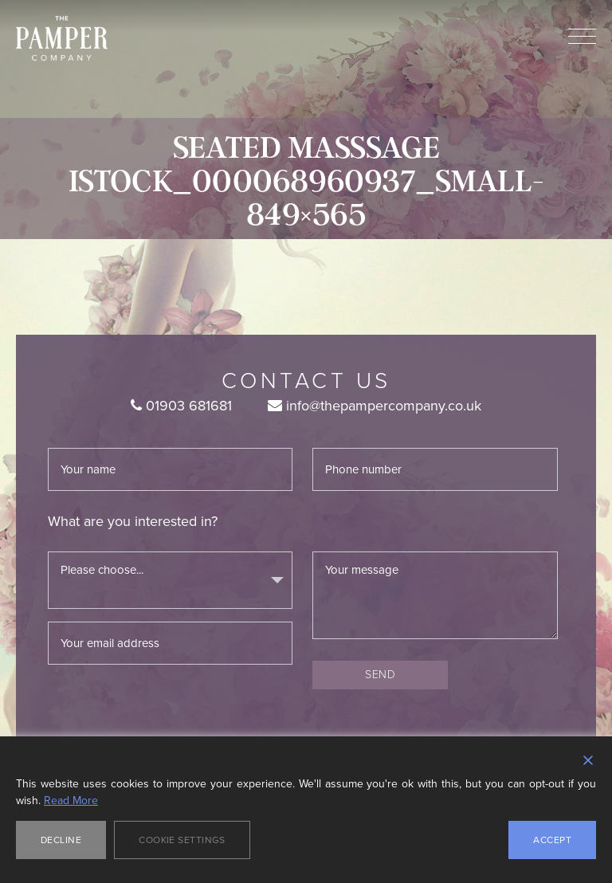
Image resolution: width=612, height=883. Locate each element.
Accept (552, 840)
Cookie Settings (182, 840)
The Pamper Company (62, 38)
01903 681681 (181, 405)
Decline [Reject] (61, 840)
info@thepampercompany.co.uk (374, 405)
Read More (71, 801)
